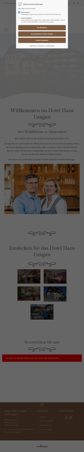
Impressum (41, 45)
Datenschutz (33, 45)
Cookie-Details (50, 45)
